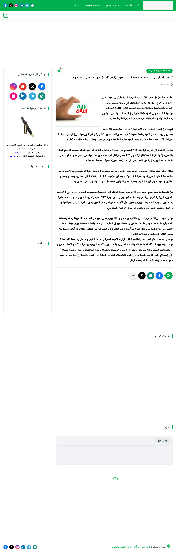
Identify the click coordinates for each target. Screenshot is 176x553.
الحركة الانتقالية (134, 15)
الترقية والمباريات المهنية (114, 15)
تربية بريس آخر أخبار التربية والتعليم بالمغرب (131, 547)
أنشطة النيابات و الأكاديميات (159, 71)
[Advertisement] (88, 46)
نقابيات (147, 15)
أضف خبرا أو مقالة (131, 5)
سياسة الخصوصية (92, 5)
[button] (159, 275)
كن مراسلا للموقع (111, 5)
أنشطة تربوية (95, 15)
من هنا (18, 152)
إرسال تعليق (162, 441)
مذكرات (155, 15)
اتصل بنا (77, 5)
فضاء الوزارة (167, 15)
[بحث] (5, 15)
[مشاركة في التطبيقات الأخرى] (133, 275)
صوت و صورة (80, 15)
